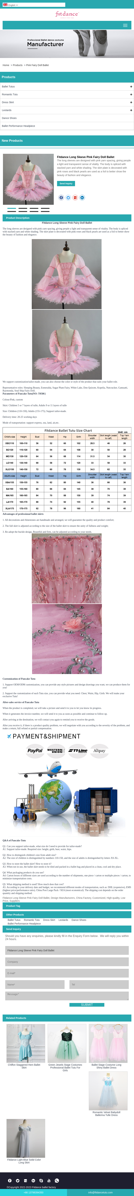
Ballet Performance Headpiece (18, 126)
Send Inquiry (66, 183)
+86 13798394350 (33, 1192)
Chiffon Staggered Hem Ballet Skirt (24, 1066)
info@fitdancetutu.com (100, 1192)
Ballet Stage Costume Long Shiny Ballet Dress (106, 1066)
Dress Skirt (8, 102)
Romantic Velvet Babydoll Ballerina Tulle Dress (106, 1113)
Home (6, 65)
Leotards (6, 110)
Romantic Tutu (10, 94)
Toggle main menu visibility (125, 24)
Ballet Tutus (8, 86)
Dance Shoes (9, 118)
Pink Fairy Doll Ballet (37, 65)
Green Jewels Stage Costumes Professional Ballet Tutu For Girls (65, 1067)
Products (18, 65)
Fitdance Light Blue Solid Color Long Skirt (24, 1161)
